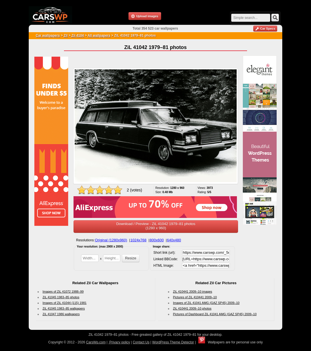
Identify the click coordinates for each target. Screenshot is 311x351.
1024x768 (138, 240)
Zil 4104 (77, 35)
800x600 (157, 240)
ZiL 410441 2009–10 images (192, 291)
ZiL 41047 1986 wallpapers (61, 314)
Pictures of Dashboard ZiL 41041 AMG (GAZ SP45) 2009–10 (215, 314)
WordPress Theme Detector (173, 342)
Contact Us (141, 342)
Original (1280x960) (111, 240)
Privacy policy (119, 342)
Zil (66, 35)
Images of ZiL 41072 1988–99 (63, 291)
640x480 (174, 240)
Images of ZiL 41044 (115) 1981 (64, 302)
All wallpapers (99, 35)
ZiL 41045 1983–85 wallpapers (64, 308)
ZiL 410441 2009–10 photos (192, 308)
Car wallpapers (48, 35)
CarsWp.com (96, 342)
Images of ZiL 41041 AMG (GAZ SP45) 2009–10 (206, 302)
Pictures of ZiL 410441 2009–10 (195, 297)
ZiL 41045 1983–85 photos (61, 297)
